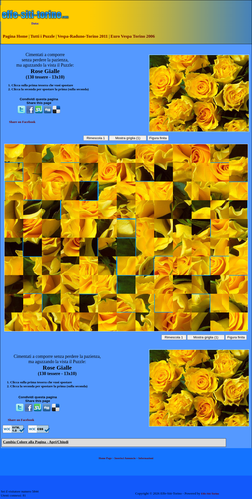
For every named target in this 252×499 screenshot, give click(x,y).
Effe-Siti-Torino (210, 493)
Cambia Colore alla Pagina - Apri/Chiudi (35, 442)
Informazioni (145, 458)
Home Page (105, 458)
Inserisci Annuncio (125, 458)
